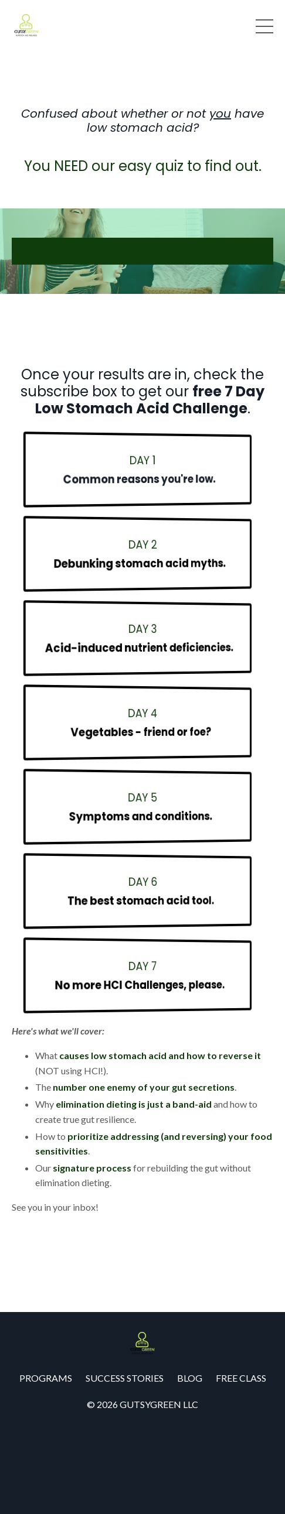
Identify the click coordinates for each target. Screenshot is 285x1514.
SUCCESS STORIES (125, 1377)
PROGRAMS (45, 1377)
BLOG (189, 1377)
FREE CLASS (241, 1377)
